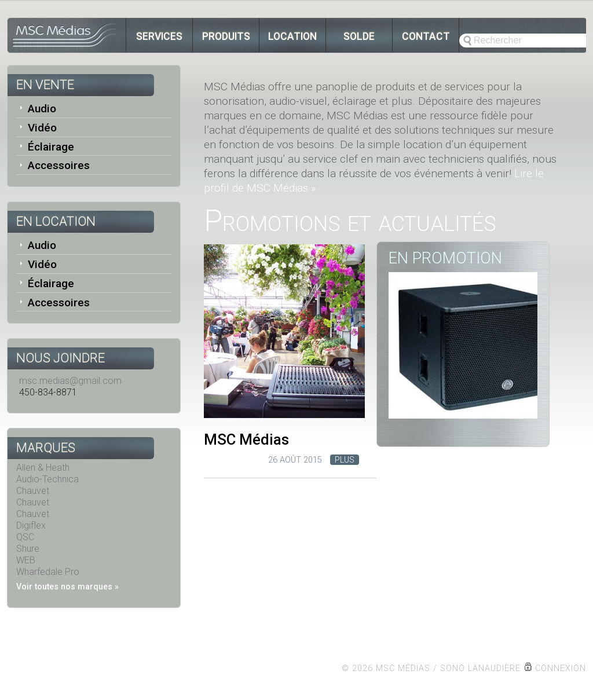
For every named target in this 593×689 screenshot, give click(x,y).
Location (292, 36)
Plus (344, 460)
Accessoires (59, 165)
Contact (426, 36)
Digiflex (31, 525)
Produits (226, 36)
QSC (25, 537)
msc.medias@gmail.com (70, 380)
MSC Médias (246, 439)
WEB (25, 560)
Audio (42, 108)
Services (159, 36)
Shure (27, 548)
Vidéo (42, 127)
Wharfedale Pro (47, 571)
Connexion (560, 668)
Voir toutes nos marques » (67, 587)
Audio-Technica (47, 479)
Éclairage (51, 146)
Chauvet (32, 490)
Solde (359, 36)
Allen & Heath (42, 467)
